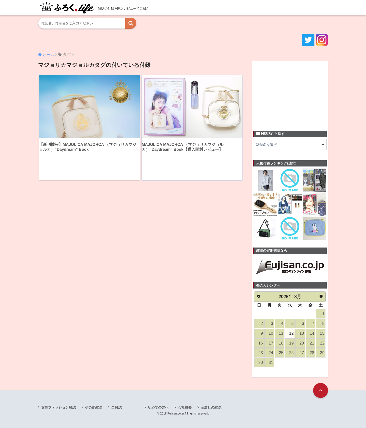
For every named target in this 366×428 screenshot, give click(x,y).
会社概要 (185, 407)
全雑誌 (116, 407)
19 (291, 343)
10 (271, 333)
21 (312, 343)
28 (312, 352)
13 (301, 333)
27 (301, 352)
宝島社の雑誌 (211, 407)
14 (312, 333)
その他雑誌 (93, 407)
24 (271, 352)
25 (281, 352)
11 (281, 333)
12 (291, 333)
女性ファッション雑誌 (58, 407)
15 (322, 333)
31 (271, 362)
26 (291, 352)
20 (301, 343)
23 (260, 352)
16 (260, 343)
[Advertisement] (290, 93)
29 (322, 352)
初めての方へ (158, 407)
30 (260, 362)
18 (281, 343)
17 (271, 343)
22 (322, 343)
